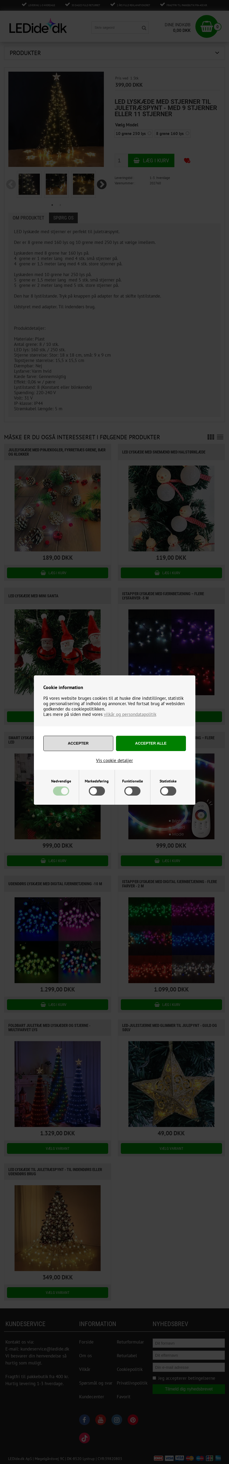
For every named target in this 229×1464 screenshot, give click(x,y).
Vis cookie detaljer (114, 760)
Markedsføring (97, 781)
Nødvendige (61, 781)
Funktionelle (132, 781)
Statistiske (168, 781)
